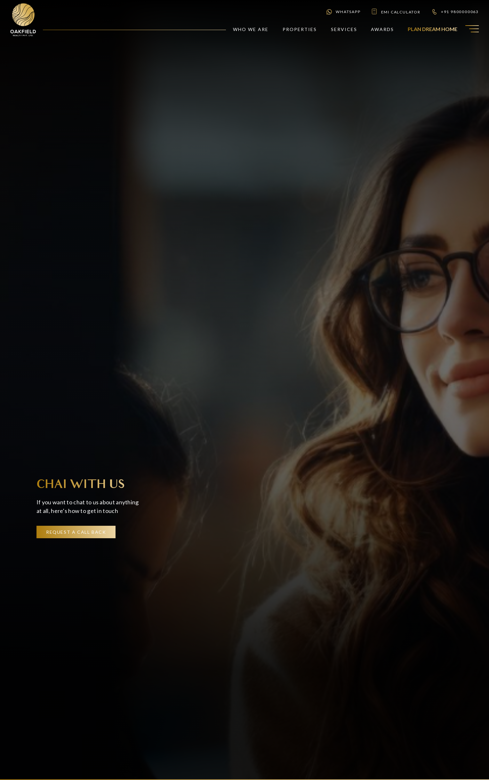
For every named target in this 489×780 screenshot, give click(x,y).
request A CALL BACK (76, 532)
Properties (300, 29)
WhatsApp (343, 12)
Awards (382, 29)
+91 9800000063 (455, 12)
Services (344, 29)
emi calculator (396, 12)
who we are (251, 29)
